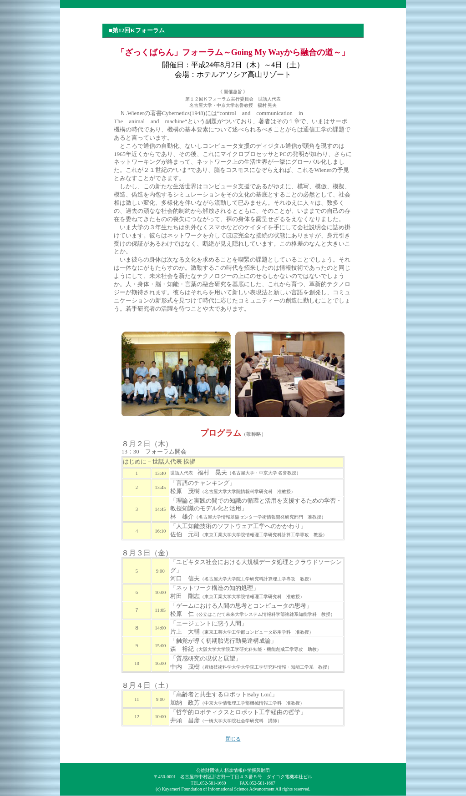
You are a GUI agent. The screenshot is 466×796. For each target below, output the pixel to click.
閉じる (233, 738)
